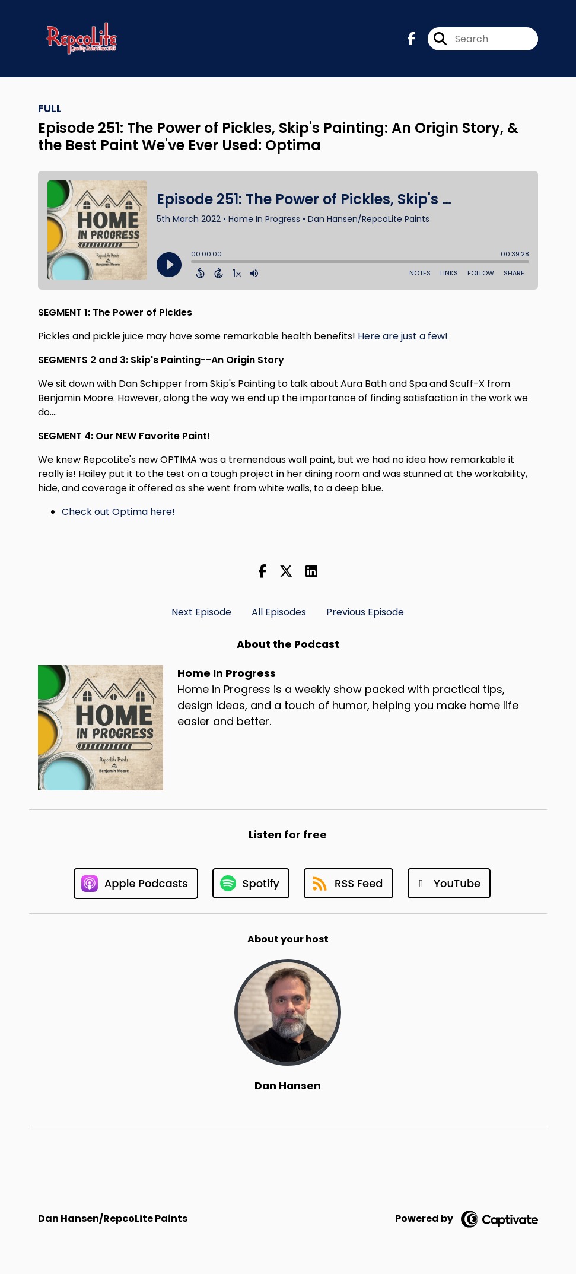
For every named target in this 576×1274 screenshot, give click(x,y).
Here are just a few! (403, 336)
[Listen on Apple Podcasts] (136, 883)
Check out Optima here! (118, 512)
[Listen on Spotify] (250, 883)
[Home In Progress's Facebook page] (412, 39)
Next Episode (201, 612)
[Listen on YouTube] (449, 883)
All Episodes (279, 612)
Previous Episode (365, 612)
